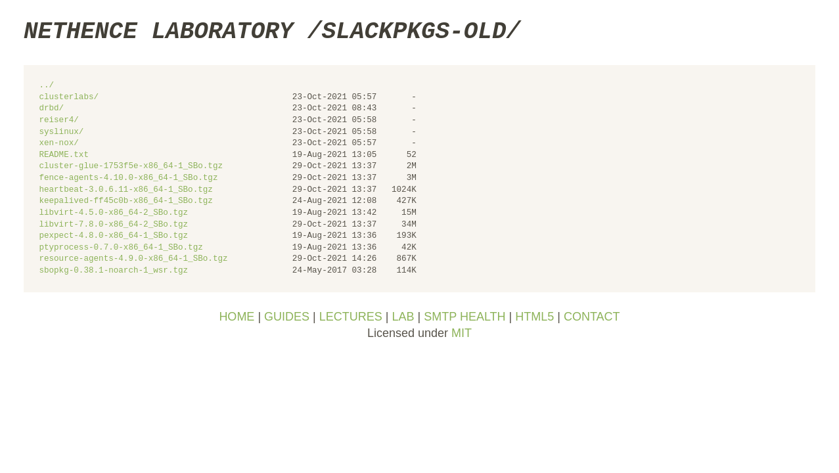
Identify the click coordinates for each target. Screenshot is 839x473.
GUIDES (286, 316)
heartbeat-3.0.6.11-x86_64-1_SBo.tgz (125, 190)
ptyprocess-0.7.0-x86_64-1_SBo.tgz (120, 248)
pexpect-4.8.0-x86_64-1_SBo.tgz (113, 236)
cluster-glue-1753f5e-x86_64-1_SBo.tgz (131, 166)
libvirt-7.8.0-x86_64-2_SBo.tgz (113, 225)
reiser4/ (58, 120)
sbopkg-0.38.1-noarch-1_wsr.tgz (113, 271)
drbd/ (51, 108)
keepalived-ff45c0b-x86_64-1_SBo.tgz (125, 201)
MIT (461, 333)
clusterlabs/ (69, 97)
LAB (403, 316)
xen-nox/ (58, 143)
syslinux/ (61, 132)
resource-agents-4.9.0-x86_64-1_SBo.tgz (133, 259)
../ (46, 85)
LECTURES (350, 316)
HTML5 (534, 316)
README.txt (64, 155)
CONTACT (592, 316)
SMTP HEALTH (464, 316)
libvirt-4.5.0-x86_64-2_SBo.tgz (113, 213)
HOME (236, 316)
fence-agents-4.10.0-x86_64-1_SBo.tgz (128, 178)
